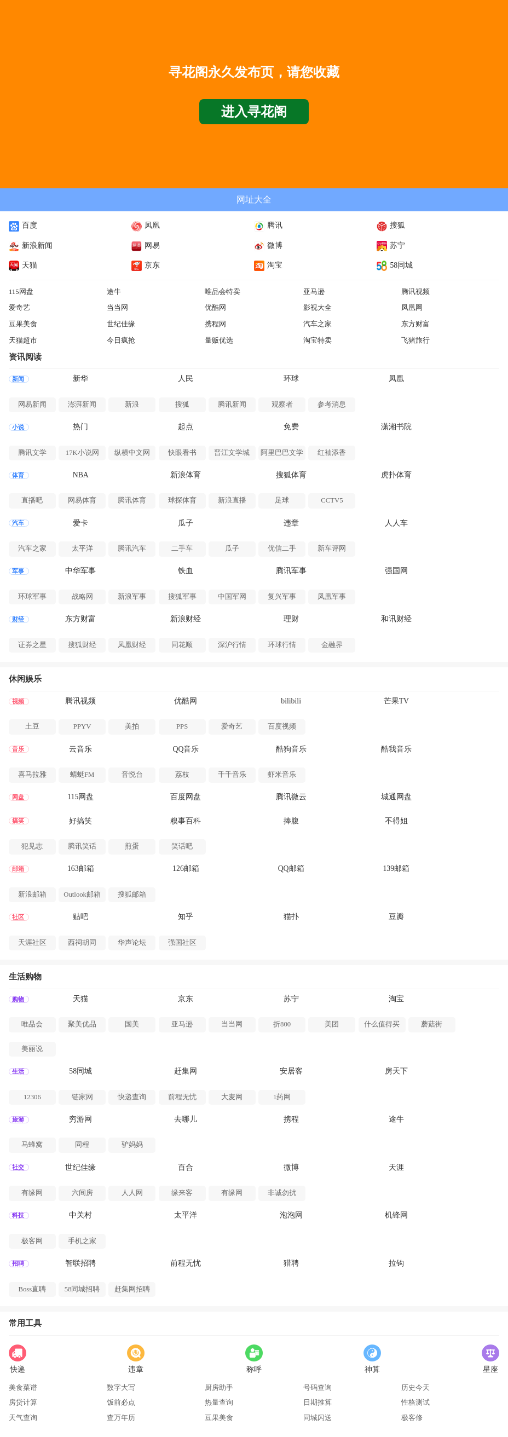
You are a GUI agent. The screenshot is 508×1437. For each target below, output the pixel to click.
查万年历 (121, 1418)
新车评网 (332, 548)
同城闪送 (317, 1418)
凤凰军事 (332, 597)
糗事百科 (185, 821)
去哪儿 (185, 1119)
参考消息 (332, 404)
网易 (145, 245)
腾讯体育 (132, 500)
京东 (145, 265)
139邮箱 (396, 868)
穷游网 (80, 1119)
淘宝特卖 (317, 340)
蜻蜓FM (82, 774)
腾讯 (268, 225)
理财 (291, 619)
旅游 (18, 1120)
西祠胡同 (82, 943)
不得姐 (396, 821)
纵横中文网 (132, 453)
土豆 (32, 726)
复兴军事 (282, 597)
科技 (18, 1216)
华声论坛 (132, 943)
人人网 (132, 1193)
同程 (82, 1145)
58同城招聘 (82, 1289)
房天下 (396, 1071)
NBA (81, 475)
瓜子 (185, 523)
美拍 (132, 726)
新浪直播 (232, 500)
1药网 (282, 1097)
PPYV (82, 726)
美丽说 (32, 1049)
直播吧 (32, 500)
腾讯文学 (32, 453)
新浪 (132, 404)
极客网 (32, 1241)
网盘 (18, 797)
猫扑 (291, 917)
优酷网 (215, 307)
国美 (132, 1024)
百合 (185, 1167)
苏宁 (391, 245)
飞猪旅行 (415, 340)
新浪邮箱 (32, 894)
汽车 (18, 523)
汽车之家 (317, 324)
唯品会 (32, 1024)
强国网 (396, 571)
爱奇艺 (19, 307)
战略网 (82, 597)
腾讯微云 (291, 797)
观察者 (282, 404)
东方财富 (415, 324)
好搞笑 (80, 821)
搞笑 (18, 821)
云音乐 (80, 749)
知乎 (185, 917)
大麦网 (232, 1097)
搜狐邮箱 (132, 894)
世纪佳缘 (121, 324)
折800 (282, 1024)
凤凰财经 (132, 645)
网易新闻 (32, 404)
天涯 (396, 1167)
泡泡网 (291, 1215)
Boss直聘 (33, 1289)
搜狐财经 (82, 645)
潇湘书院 (396, 427)
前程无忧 (182, 1097)
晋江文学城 (232, 453)
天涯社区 (32, 943)
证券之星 (32, 645)
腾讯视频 (415, 292)
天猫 (23, 265)
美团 (332, 1024)
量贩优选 (219, 340)
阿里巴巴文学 (282, 453)
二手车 (182, 548)
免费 (291, 427)
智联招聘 (80, 1263)
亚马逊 (314, 292)
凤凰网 (412, 307)
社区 (18, 917)
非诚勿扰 (282, 1193)
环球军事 (32, 597)
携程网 (215, 324)
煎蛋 (132, 846)
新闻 (18, 379)
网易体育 (82, 500)
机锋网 (396, 1215)
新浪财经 (185, 619)
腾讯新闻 (232, 404)
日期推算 (317, 1402)
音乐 (18, 749)
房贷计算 (23, 1402)
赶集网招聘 (132, 1289)
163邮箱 (80, 868)
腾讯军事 (291, 571)
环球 (291, 378)
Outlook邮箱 (82, 894)
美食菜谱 (23, 1388)
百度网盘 (185, 797)
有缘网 (32, 1193)
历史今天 (415, 1388)
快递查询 (132, 1097)
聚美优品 (82, 1024)
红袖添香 (332, 453)
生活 (18, 1072)
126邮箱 (185, 868)
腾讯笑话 (82, 846)
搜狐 (391, 225)
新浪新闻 (31, 245)
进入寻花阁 (254, 112)
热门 (80, 427)
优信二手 (282, 548)
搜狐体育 (291, 475)
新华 (80, 378)
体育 (18, 475)
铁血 (185, 571)
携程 (291, 1119)
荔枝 (182, 774)
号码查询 (317, 1388)
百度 (23, 225)
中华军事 (80, 571)
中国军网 (232, 597)
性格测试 (415, 1402)
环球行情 (282, 645)
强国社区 (182, 943)
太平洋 (82, 548)
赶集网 (185, 1071)
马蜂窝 (32, 1145)
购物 (18, 999)
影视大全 (317, 307)
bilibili (291, 701)
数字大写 (121, 1388)
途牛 (114, 292)
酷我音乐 (396, 749)
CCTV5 (332, 500)
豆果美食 (23, 324)
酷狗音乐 (291, 749)
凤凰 (145, 225)
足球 (282, 500)
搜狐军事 (182, 597)
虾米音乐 (282, 774)
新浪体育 (185, 475)
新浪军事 (132, 597)
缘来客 (182, 1193)
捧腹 (291, 821)
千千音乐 (232, 774)
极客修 (412, 1418)
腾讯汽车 (132, 548)
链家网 (82, 1097)
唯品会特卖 (222, 292)
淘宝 (268, 265)
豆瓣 (396, 917)
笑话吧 (182, 846)
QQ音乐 (185, 749)
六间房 (82, 1193)
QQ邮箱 (291, 868)
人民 (185, 378)
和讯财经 (396, 619)
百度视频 (282, 726)
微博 (268, 245)
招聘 (18, 1264)
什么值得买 (382, 1024)
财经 (18, 619)
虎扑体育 (396, 475)
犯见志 (32, 846)
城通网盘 (396, 797)
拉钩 (396, 1263)
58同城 (395, 265)
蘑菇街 (431, 1024)
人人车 (396, 523)
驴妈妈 (132, 1145)
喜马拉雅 (32, 774)
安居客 (291, 1071)
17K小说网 (82, 453)
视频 (18, 702)
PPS (182, 726)
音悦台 (132, 774)
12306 (32, 1097)
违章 (291, 523)
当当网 (117, 307)
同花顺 (182, 645)
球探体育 (182, 500)
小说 (18, 427)
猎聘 (291, 1263)
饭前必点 (121, 1402)
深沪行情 (232, 645)
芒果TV (396, 701)
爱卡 (80, 523)
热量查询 (219, 1402)
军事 (18, 571)
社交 (18, 1167)
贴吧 (80, 917)
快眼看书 (182, 453)
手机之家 (82, 1241)
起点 (185, 427)
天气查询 (23, 1418)
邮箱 (18, 869)
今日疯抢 (121, 340)
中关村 (80, 1215)
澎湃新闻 (82, 404)
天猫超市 (23, 340)
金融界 (332, 645)
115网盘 (21, 292)
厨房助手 (219, 1388)
